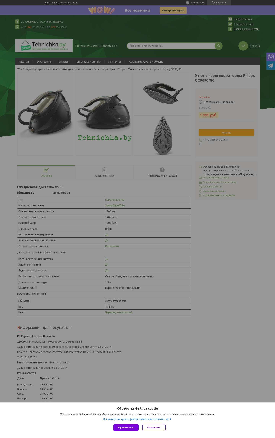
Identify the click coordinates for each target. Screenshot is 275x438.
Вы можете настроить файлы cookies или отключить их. (136, 419)
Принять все (126, 427)
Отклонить (154, 427)
